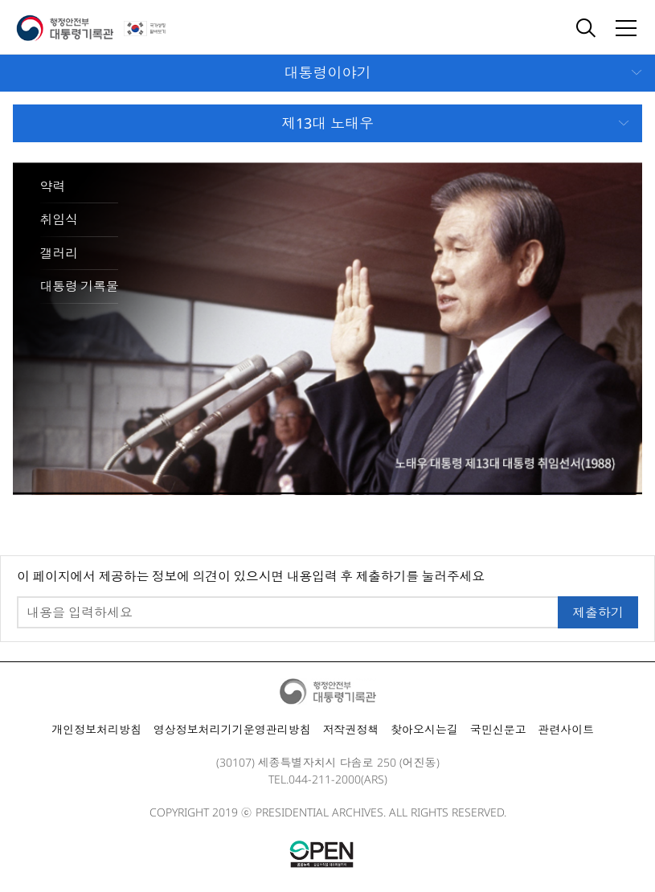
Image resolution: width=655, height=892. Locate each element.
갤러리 (59, 253)
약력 (52, 186)
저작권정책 (350, 729)
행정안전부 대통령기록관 (64, 28)
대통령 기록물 (79, 286)
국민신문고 (498, 729)
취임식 (59, 219)
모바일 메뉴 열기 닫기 (327, 73)
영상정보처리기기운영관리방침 (232, 729)
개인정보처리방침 (96, 729)
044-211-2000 (325, 779)
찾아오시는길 (424, 729)
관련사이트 (566, 729)
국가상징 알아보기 (156, 28)
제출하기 (598, 612)
